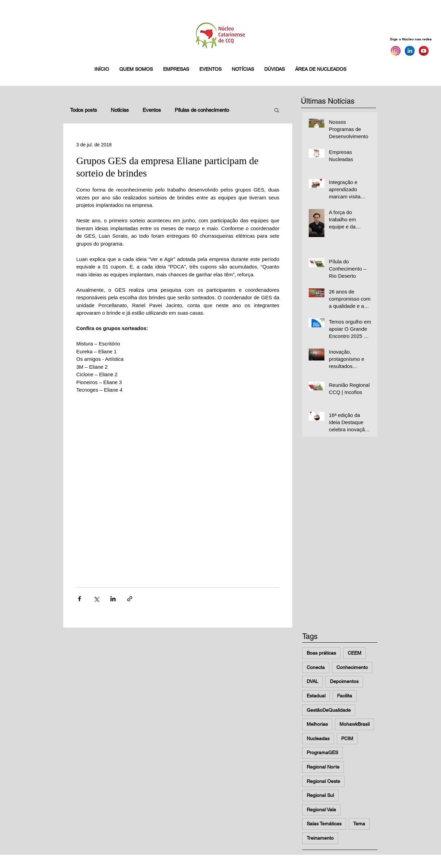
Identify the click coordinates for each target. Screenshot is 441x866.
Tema (359, 823)
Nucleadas (318, 738)
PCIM (347, 738)
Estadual (316, 695)
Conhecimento (352, 667)
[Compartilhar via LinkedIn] (113, 598)
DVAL (312, 681)
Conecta (316, 667)
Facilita (344, 695)
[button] (136, 69)
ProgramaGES (322, 752)
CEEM (354, 653)
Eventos (152, 110)
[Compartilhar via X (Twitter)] (96, 598)
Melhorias (317, 724)
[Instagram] (395, 50)
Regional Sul (320, 795)
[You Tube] (423, 50)
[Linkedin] (409, 50)
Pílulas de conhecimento (202, 110)
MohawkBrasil (354, 724)
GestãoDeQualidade (329, 710)
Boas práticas (321, 653)
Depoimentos (344, 681)
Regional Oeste (323, 781)
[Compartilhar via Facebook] (79, 598)
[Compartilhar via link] (129, 598)
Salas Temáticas (324, 823)
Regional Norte (323, 767)
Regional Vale (321, 809)
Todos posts (83, 110)
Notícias (120, 110)
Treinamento (320, 838)
